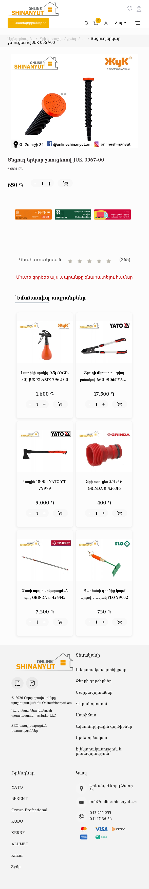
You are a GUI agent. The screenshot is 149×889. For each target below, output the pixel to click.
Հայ (119, 23)
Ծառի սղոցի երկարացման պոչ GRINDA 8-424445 (45, 594)
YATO (17, 787)
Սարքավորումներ (94, 692)
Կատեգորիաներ (28, 23)
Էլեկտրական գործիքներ (101, 669)
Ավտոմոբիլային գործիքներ (104, 726)
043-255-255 (100, 813)
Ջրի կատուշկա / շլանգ (58, 38)
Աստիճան (86, 715)
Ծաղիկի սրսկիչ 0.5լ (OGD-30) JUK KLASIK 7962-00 (45, 376)
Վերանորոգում (91, 703)
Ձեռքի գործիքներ (94, 681)
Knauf (17, 855)
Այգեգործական (20, 38)
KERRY (18, 833)
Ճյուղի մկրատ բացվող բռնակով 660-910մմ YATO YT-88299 (104, 376)
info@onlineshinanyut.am (113, 801)
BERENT (19, 798)
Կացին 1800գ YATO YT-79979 (45, 485)
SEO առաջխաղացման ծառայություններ (29, 728)
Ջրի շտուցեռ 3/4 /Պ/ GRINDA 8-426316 (104, 485)
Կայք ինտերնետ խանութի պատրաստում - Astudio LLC (33, 713)
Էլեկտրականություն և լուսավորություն (99, 751)
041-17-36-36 (101, 819)
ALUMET (19, 844)
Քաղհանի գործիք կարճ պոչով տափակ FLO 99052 (104, 594)
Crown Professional (29, 810)
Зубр (16, 867)
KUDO (17, 821)
